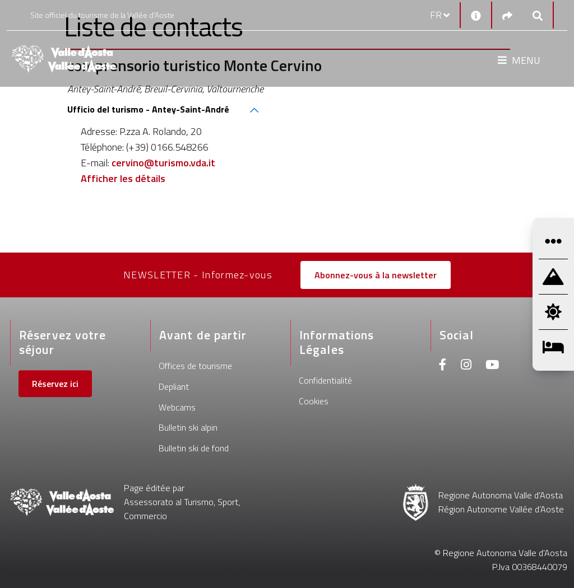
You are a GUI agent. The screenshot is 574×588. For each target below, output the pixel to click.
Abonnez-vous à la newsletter (375, 275)
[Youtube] (492, 366)
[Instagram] (466, 366)
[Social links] (507, 15)
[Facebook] (443, 366)
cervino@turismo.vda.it (163, 162)
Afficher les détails (123, 178)
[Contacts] (476, 15)
